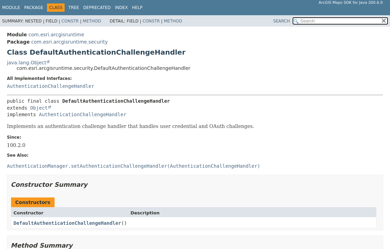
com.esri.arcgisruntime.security (69, 42)
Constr (70, 21)
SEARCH (281, 21)
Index (121, 7)
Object (39, 108)
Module (11, 7)
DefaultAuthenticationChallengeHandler (67, 223)
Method (92, 21)
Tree (73, 7)
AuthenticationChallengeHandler (50, 86)
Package (33, 7)
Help (137, 7)
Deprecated (97, 7)
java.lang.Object (26, 62)
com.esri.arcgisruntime (56, 34)
